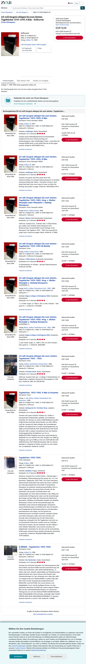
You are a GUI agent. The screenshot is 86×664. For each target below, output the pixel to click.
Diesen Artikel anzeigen (62, 25)
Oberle (28, 218)
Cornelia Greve (30, 371)
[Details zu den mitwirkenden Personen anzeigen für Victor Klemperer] (8, 22)
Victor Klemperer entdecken (25, 104)
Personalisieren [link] (56, 656)
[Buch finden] (82, 8)
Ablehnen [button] (36, 656)
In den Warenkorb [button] (69, 38)
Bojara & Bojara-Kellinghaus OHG (37, 296)
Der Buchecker (30, 560)
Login (76, 3)
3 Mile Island (30, 259)
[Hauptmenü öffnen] (5, 8)
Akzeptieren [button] (18, 656)
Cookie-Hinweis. (20, 648)
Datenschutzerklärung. (38, 650)
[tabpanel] (26, 88)
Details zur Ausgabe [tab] (40, 81)
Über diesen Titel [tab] (23, 81)
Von (28, 49)
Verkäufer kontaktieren (25, 149)
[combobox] (45, 8)
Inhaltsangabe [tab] (8, 81)
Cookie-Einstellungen (18, 646)
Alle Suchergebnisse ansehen (43, 614)
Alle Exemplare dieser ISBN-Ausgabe (33, 44)
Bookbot (28, 471)
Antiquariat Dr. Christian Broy (36, 408)
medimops (29, 131)
